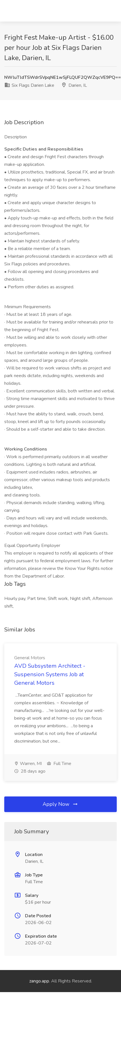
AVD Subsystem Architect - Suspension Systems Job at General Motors (49, 674)
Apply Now (60, 804)
